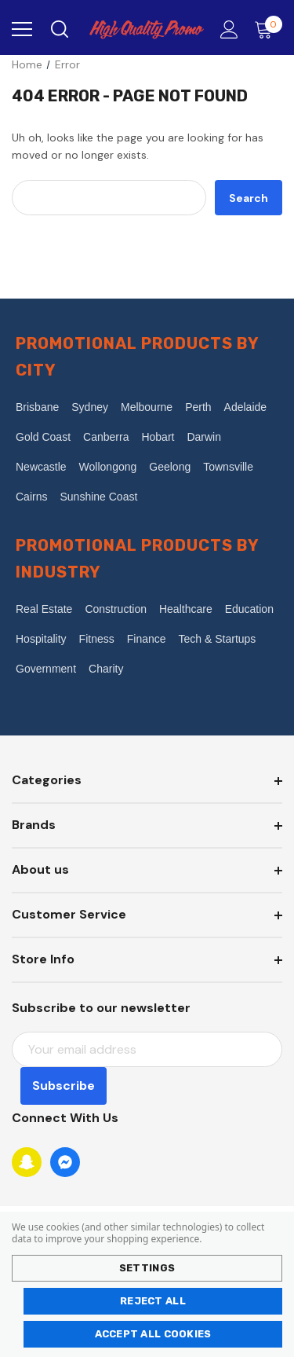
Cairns (31, 496)
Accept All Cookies (153, 1334)
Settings (147, 1268)
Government (46, 668)
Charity (106, 668)
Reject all (153, 1301)
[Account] (226, 30)
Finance (146, 639)
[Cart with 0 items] (267, 30)
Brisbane (37, 407)
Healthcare (185, 609)
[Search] (58, 30)
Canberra (106, 437)
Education (249, 609)
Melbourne (146, 407)
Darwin (204, 437)
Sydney (89, 407)
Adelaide (245, 407)
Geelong (170, 466)
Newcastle (41, 466)
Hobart (157, 437)
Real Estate (44, 609)
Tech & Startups (217, 639)
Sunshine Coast (98, 496)
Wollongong (108, 466)
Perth (198, 407)
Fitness (96, 639)
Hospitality (41, 639)
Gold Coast (43, 437)
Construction (116, 609)
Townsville (228, 466)
